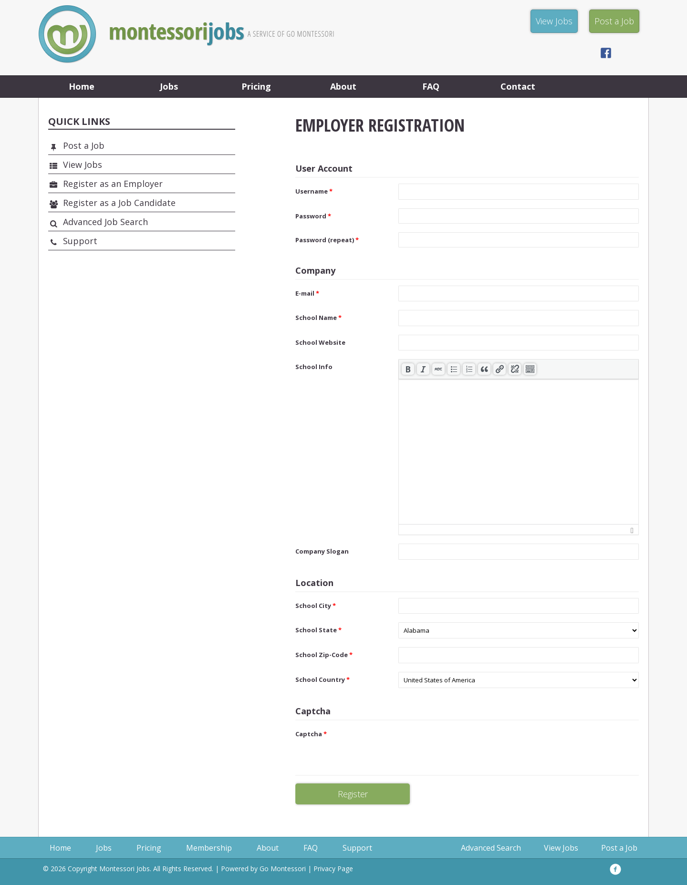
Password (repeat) (327, 240)
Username (314, 191)
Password (313, 216)
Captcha (311, 734)
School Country (322, 679)
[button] (408, 369)
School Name (318, 317)
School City (315, 605)
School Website (320, 342)
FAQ (430, 86)
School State (318, 630)
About (343, 86)
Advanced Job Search (105, 221)
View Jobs (82, 164)
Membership (209, 848)
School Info (314, 366)
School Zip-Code (324, 654)
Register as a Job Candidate (119, 202)
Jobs (169, 86)
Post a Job (83, 145)
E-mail (307, 293)
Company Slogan (322, 551)
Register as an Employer (113, 183)
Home (81, 86)
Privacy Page (333, 868)
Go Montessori (283, 868)
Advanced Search (491, 848)
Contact (517, 86)
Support (80, 241)
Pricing (256, 86)
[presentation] (408, 369)
